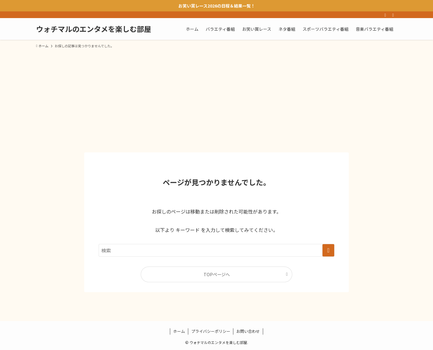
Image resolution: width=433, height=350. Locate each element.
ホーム (179, 331)
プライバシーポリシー (210, 331)
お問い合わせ (248, 331)
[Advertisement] (216, 97)
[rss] (385, 14)
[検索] (393, 14)
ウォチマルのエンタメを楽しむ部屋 (93, 29)
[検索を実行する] (328, 250)
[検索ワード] (216, 250)
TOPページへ (217, 274)
